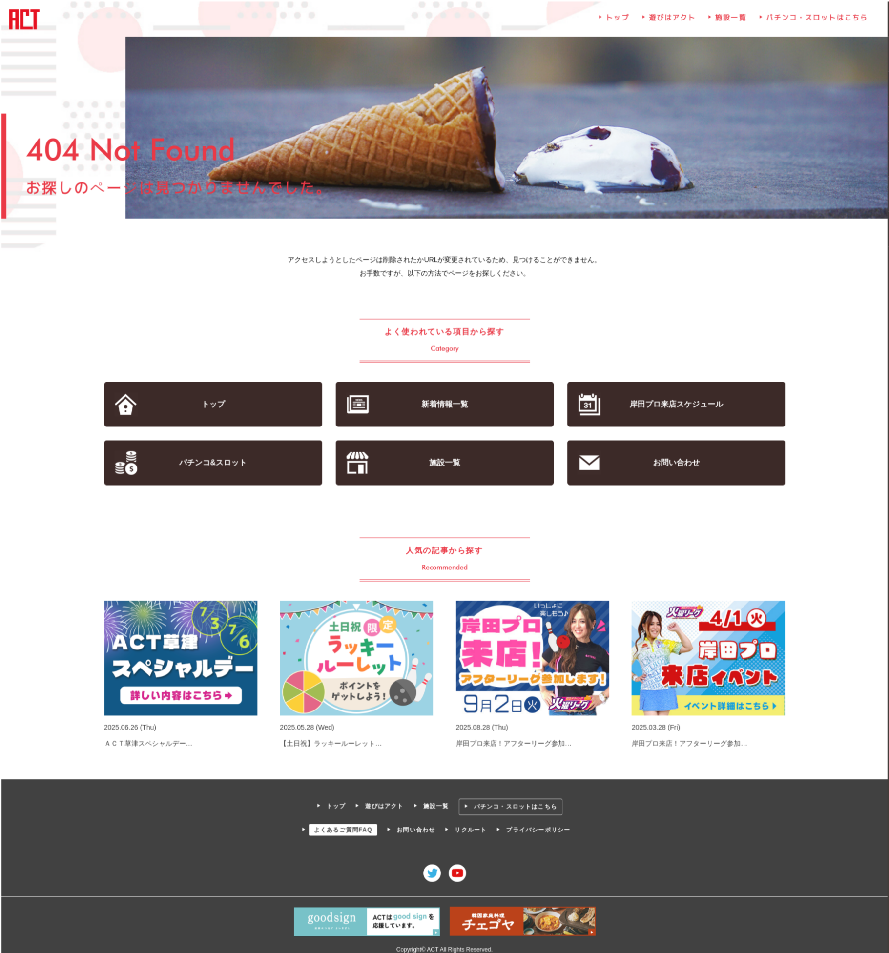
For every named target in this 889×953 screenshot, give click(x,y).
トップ (616, 22)
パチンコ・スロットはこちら (813, 22)
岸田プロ (673, 405)
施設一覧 (728, 22)
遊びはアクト (670, 22)
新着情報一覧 (444, 405)
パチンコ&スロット (215, 463)
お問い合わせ (674, 463)
